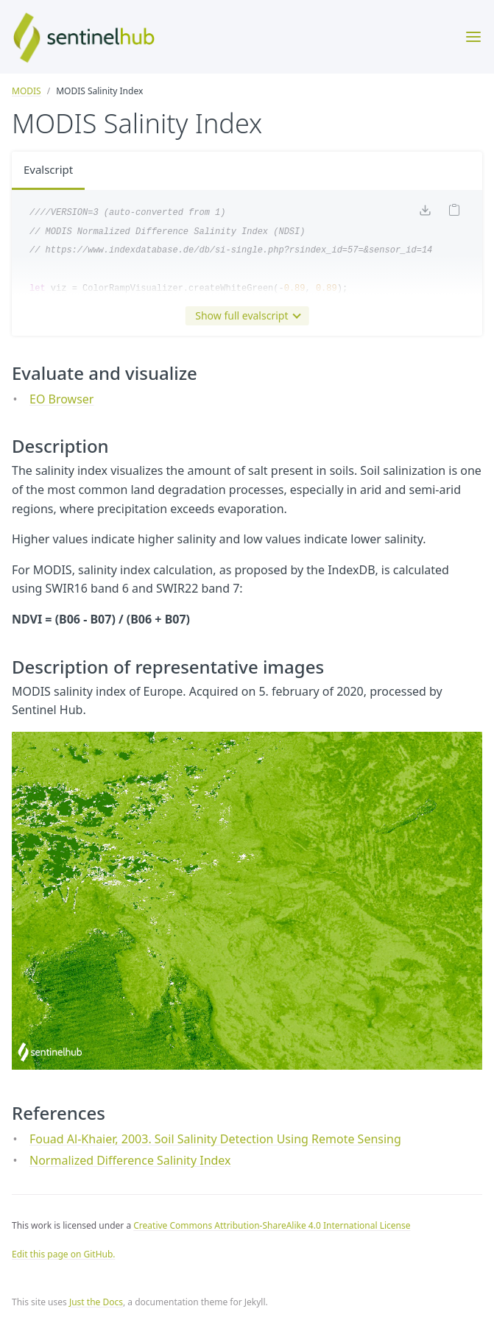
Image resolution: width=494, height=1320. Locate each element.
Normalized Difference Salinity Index (130, 1160)
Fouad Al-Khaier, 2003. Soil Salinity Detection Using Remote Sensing (215, 1139)
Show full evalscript (244, 315)
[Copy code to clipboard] (454, 213)
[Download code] (425, 214)
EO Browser (61, 399)
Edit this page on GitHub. (64, 1254)
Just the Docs (96, 1302)
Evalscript (50, 171)
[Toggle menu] (473, 37)
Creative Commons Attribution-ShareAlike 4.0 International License (271, 1225)
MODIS (26, 91)
